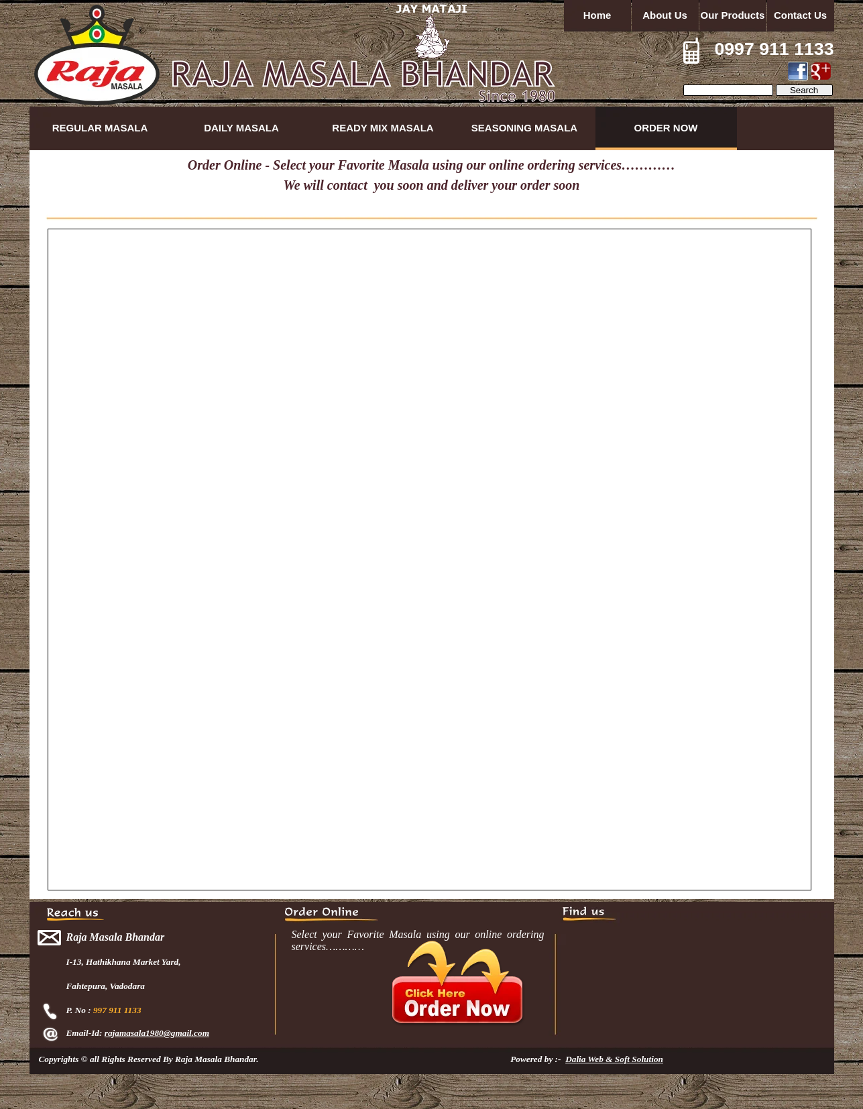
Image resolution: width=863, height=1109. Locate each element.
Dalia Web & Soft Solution (614, 1059)
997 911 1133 (117, 1010)
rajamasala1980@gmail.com (157, 1033)
